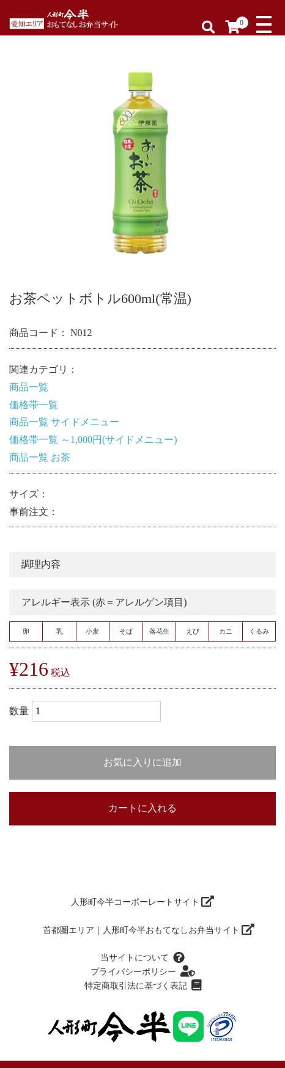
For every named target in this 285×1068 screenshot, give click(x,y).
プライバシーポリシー (142, 971)
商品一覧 (28, 387)
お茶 (60, 457)
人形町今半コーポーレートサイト (143, 902)
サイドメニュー (85, 422)
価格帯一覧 (33, 405)
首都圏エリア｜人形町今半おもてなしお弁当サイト (149, 930)
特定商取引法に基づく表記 (142, 985)
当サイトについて (142, 958)
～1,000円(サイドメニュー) (119, 439)
